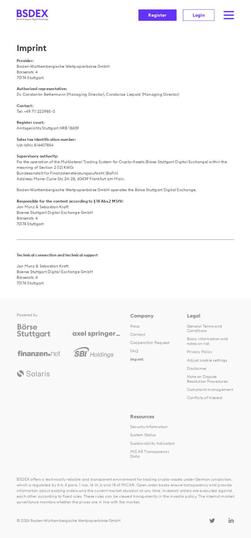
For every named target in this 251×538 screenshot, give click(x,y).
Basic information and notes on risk (207, 341)
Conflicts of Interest (204, 397)
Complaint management (210, 389)
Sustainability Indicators (152, 443)
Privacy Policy (199, 351)
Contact (137, 334)
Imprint (136, 359)
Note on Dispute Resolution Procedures (207, 378)
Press (134, 326)
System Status (143, 434)
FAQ (134, 351)
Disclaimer (197, 368)
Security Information (148, 426)
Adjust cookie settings (207, 360)
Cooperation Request (150, 342)
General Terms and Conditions (204, 328)
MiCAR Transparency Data (149, 453)
